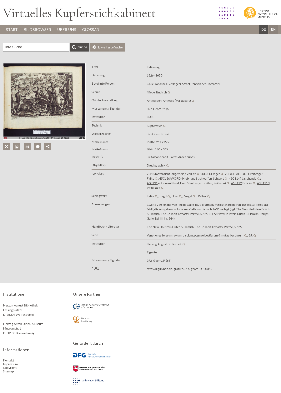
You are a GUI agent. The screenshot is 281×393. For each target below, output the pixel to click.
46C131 (152, 183)
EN (273, 30)
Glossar (91, 29)
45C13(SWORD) (170, 178)
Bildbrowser (38, 29)
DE (263, 30)
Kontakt (8, 360)
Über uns (67, 29)
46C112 (236, 183)
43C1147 (235, 178)
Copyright (10, 367)
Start (12, 29)
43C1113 (263, 183)
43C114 (206, 174)
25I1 (150, 174)
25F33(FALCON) (236, 174)
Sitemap (8, 371)
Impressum (10, 364)
